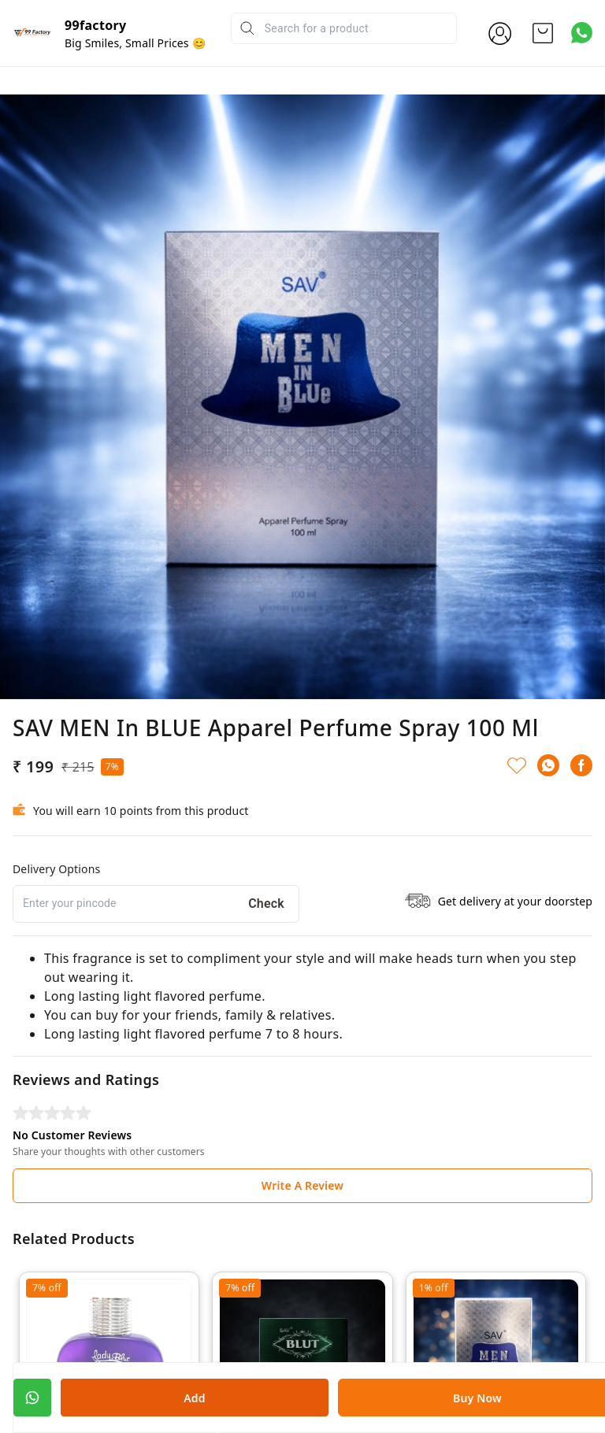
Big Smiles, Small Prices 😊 (135, 42)
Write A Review (302, 1185)
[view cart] (542, 33)
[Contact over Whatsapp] (581, 32)
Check (266, 903)
